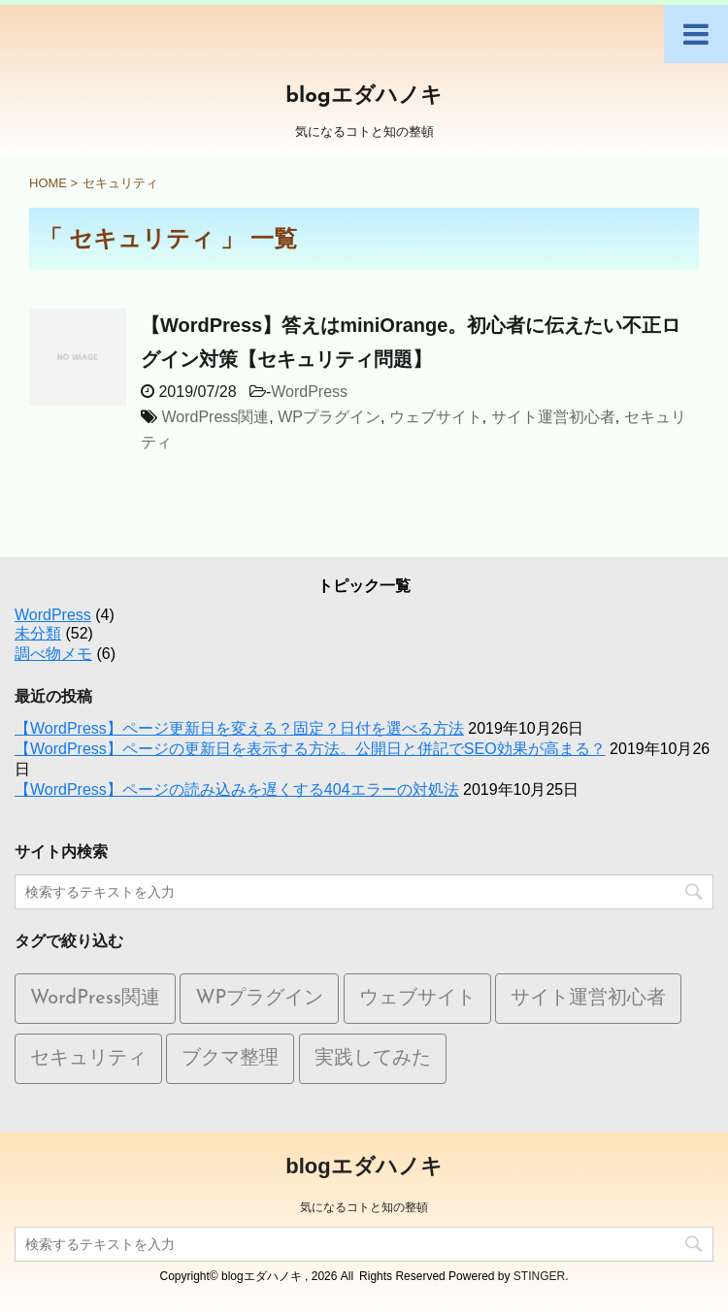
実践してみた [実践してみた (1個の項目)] (372, 1058)
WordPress (309, 391)
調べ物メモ (53, 653)
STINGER (539, 1276)
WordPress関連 (215, 417)
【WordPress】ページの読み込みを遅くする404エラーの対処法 (237, 789)
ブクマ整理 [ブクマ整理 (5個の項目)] (230, 1058)
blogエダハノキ (363, 96)
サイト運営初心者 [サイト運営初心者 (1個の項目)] (588, 998)
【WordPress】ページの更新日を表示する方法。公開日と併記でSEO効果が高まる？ (310, 748)
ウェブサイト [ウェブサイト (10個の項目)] (417, 998)
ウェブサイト (435, 417)
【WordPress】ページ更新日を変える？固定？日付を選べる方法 (239, 728)
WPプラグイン (329, 417)
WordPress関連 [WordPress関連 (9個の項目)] (95, 998)
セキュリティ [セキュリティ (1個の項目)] (88, 1058)
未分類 (38, 633)
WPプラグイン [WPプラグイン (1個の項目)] (259, 998)
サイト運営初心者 (553, 417)
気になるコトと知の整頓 (364, 1207)
